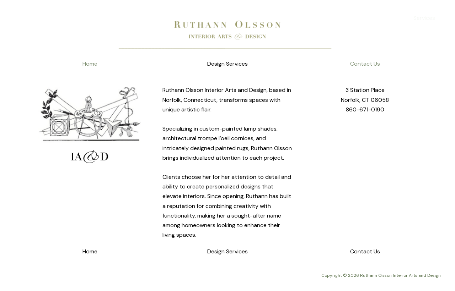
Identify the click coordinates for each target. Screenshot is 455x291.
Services (424, 18)
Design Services (227, 63)
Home (394, 18)
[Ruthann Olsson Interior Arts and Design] (25, 17)
